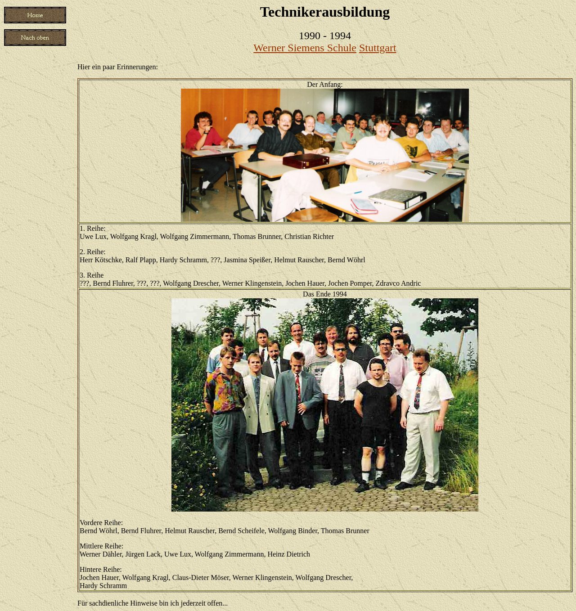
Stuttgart (377, 48)
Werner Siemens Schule (304, 48)
